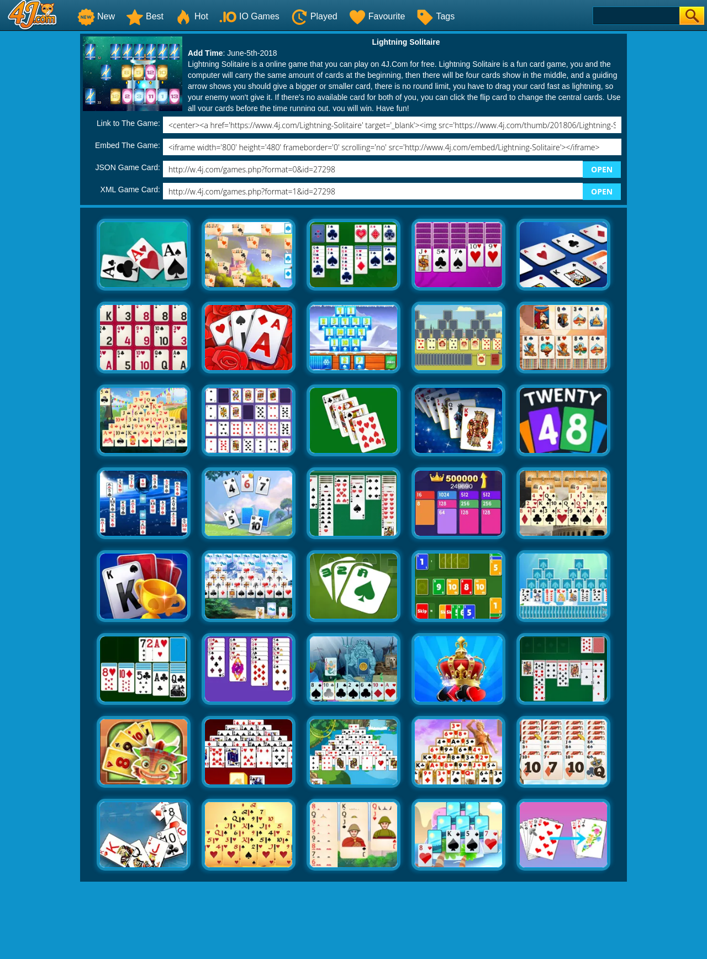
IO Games (249, 16)
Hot (191, 16)
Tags (435, 16)
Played (314, 16)
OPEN (602, 169)
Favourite (377, 16)
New (96, 16)
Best (144, 16)
